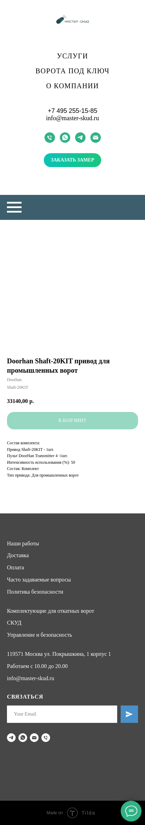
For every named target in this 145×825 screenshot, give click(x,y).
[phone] (50, 137)
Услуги (72, 56)
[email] (95, 137)
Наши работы (23, 543)
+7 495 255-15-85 (72, 110)
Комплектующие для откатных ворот (50, 611)
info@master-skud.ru (72, 118)
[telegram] (80, 137)
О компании (72, 86)
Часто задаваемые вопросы (39, 580)
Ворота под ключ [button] (72, 71)
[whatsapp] (65, 137)
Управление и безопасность (39, 635)
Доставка (18, 555)
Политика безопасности (35, 592)
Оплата (15, 567)
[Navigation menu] (14, 207)
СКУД (14, 623)
